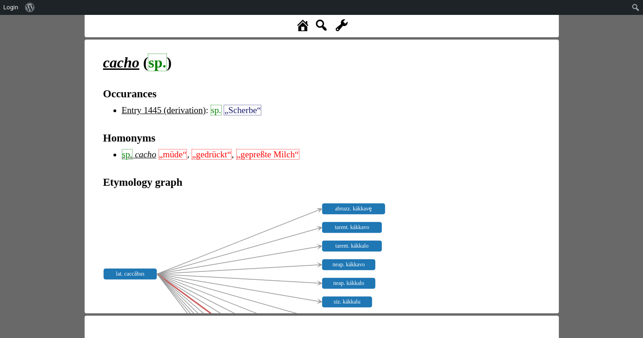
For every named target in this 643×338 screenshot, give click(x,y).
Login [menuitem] (10, 7)
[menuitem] (30, 7)
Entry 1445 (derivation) (164, 110)
